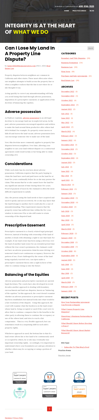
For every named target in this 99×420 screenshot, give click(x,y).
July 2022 (65, 114)
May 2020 (65, 220)
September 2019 (68, 256)
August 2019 (66, 260)
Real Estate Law (67, 80)
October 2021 (66, 153)
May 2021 (65, 176)
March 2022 (66, 131)
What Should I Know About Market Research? (75, 331)
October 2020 (67, 207)
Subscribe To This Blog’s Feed (76, 347)
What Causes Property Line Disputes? (72, 310)
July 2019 (65, 264)
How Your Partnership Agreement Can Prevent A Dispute (75, 303)
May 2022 (65, 122)
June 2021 (65, 171)
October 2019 (66, 251)
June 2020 (65, 216)
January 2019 (66, 291)
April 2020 (65, 224)
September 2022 (68, 105)
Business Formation (69, 63)
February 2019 (67, 287)
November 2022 (67, 96)
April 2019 (65, 278)
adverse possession (31, 118)
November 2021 (67, 149)
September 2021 (67, 158)
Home (66, 11)
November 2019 (67, 247)
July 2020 (65, 211)
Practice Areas (79, 11)
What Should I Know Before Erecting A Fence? (76, 324)
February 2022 (67, 136)
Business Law (67, 67)
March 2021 (66, 185)
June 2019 (65, 269)
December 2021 (67, 145)
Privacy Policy (18, 418)
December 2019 (67, 242)
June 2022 (65, 118)
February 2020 (67, 233)
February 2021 (67, 189)
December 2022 (67, 91)
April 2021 (65, 180)
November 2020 (67, 202)
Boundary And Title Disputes (73, 58)
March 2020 (66, 229)
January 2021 (66, 193)
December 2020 (67, 198)
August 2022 (66, 109)
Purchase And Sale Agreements (74, 76)
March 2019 (66, 282)
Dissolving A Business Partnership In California (76, 317)
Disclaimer (8, 418)
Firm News (65, 71)
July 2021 (65, 167)
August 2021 (66, 162)
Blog (92, 11)
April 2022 (65, 127)
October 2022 (67, 100)
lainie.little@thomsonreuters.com (21, 66)
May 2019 (65, 273)
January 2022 (66, 140)
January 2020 (66, 238)
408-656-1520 (86, 6)
